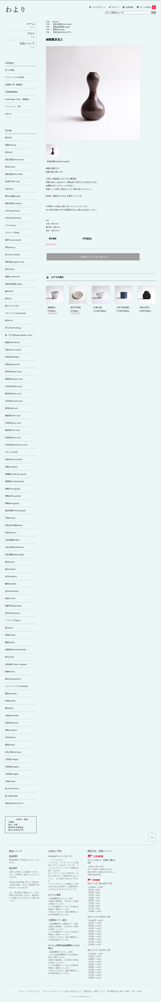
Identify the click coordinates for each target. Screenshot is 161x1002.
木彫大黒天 (144, 307)
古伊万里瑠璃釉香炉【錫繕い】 (131, 307)
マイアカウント (98, 7)
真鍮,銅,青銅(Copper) (61, 27)
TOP (47, 22)
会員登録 (129, 7)
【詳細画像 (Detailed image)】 (58, 161)
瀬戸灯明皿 (76, 307)
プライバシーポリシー (51, 991)
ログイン (115, 7)
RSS (133, 991)
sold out (55, 22)
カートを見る (148, 7)
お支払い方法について (72, 991)
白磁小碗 (98, 307)
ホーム (22, 991)
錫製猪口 (52, 307)
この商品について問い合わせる (93, 257)
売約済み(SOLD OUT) (62, 32)
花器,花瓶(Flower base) (62, 24)
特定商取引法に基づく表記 (118, 991)
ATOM (139, 991)
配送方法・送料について (94, 991)
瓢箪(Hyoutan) (58, 29)
